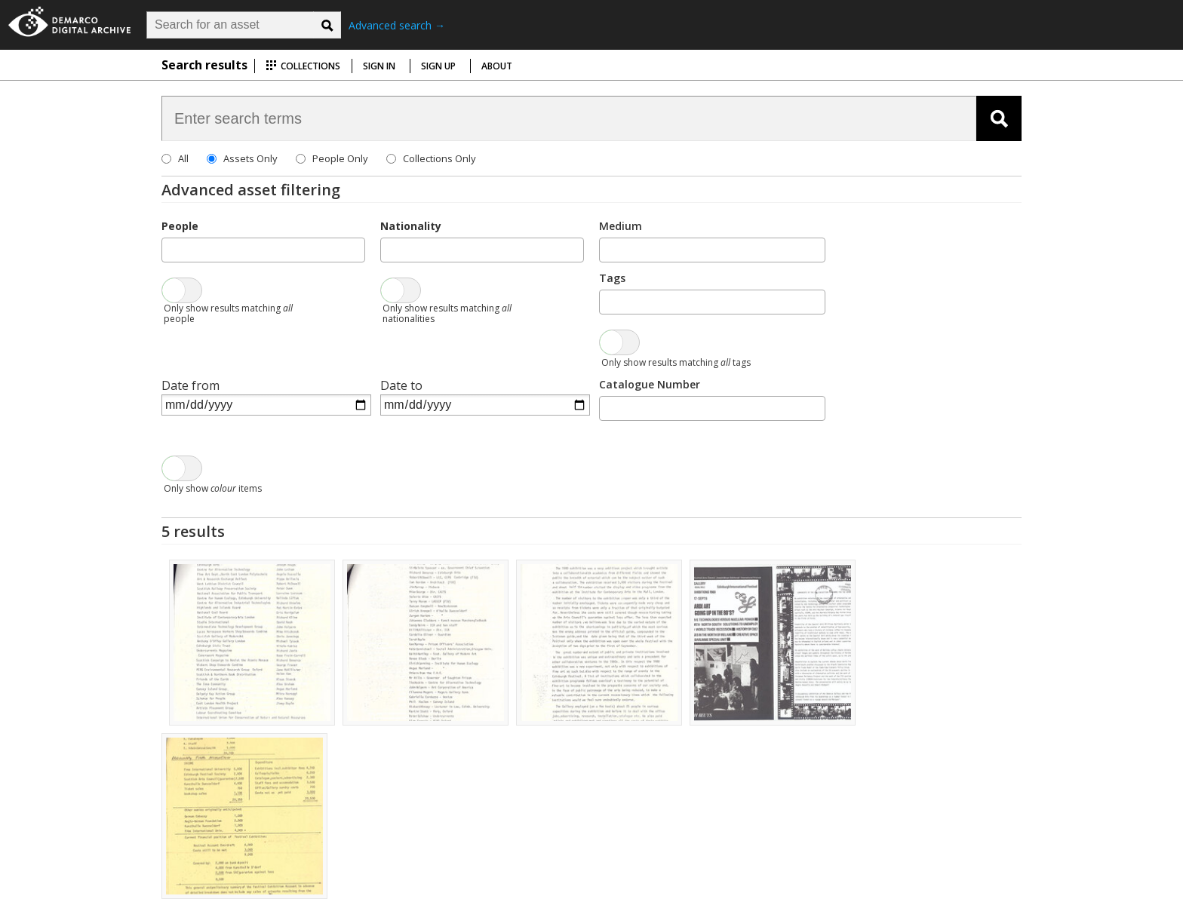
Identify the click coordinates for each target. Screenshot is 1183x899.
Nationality (410, 226)
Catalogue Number (649, 384)
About (496, 66)
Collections (303, 66)
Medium (620, 226)
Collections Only (439, 158)
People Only (340, 158)
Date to (401, 385)
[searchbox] (170, 249)
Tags (612, 278)
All (183, 158)
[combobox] (263, 250)
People (179, 226)
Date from (190, 385)
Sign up (438, 66)
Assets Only (250, 158)
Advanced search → (397, 25)
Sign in (379, 66)
